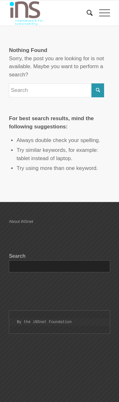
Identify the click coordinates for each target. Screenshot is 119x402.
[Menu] (101, 13)
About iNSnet (21, 221)
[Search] (86, 13)
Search (17, 256)
